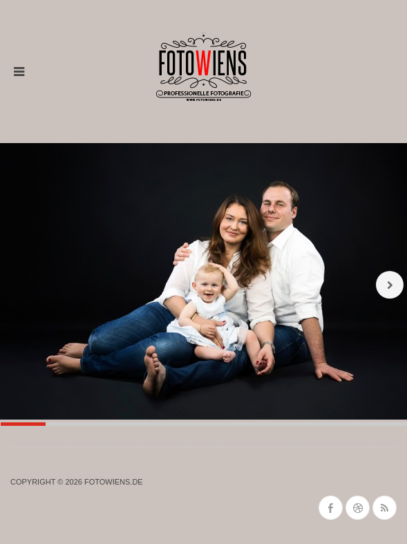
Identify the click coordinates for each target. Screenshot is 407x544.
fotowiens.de (113, 482)
